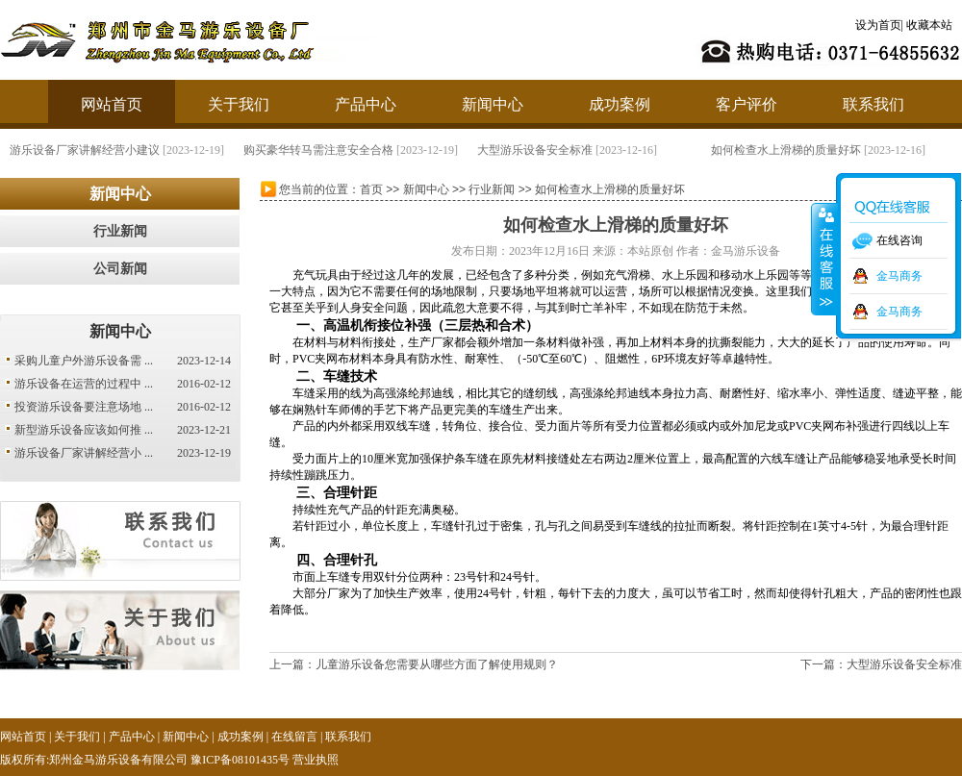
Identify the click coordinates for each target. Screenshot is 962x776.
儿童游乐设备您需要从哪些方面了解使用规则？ (437, 664)
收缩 (824, 258)
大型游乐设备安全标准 (541, 150)
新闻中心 (492, 104)
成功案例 (619, 104)
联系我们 (873, 104)
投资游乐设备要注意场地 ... (83, 406)
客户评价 (746, 104)
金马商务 (899, 276)
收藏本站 (929, 25)
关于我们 (238, 104)
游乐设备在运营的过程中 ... (83, 383)
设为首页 (878, 25)
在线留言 (294, 736)
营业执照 (315, 759)
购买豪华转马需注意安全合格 (325, 150)
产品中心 (365, 104)
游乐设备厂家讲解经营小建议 (91, 150)
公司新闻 (120, 269)
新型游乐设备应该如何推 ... (83, 430)
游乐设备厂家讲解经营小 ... (83, 453)
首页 (371, 189)
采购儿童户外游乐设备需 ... (83, 360)
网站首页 (111, 104)
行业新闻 (120, 231)
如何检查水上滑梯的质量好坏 (793, 150)
